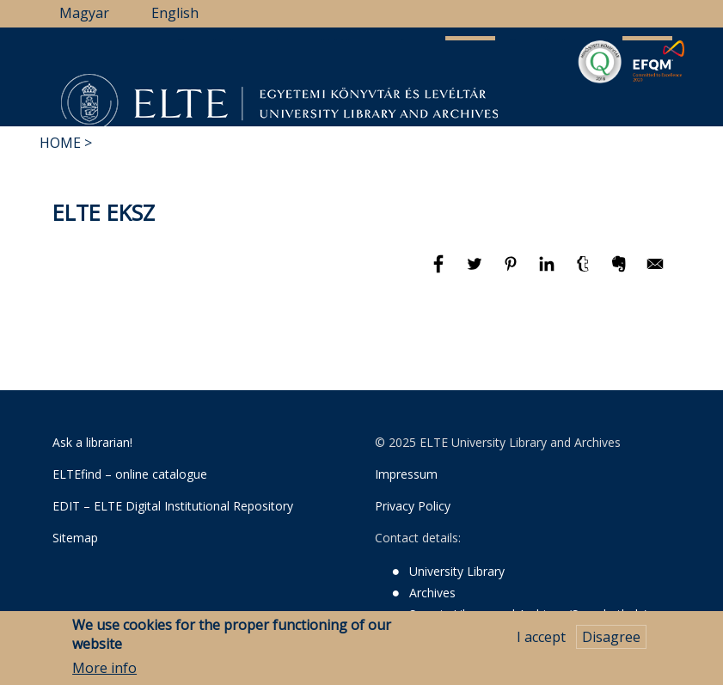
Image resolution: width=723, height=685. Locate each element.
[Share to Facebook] (440, 271)
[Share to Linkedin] (548, 271)
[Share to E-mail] (655, 271)
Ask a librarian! (92, 442)
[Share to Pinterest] (512, 271)
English (175, 12)
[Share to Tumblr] (584, 271)
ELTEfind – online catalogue (129, 474)
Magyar (84, 12)
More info (104, 669)
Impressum (406, 474)
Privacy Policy (412, 506)
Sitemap (75, 537)
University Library (457, 571)
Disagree (611, 637)
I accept (541, 637)
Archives (432, 592)
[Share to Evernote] (620, 271)
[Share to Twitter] (476, 271)
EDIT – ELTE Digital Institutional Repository (172, 506)
